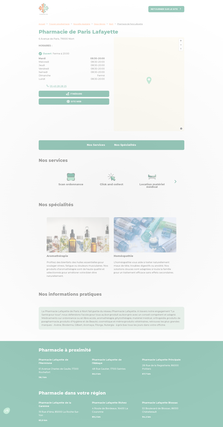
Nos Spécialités (125, 145)
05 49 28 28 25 (58, 86)
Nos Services (96, 145)
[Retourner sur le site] (166, 9)
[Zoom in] (181, 41)
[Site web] (74, 101)
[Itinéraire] (74, 94)
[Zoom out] (181, 45)
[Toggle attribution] (181, 128)
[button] (175, 181)
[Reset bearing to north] (181, 49)
